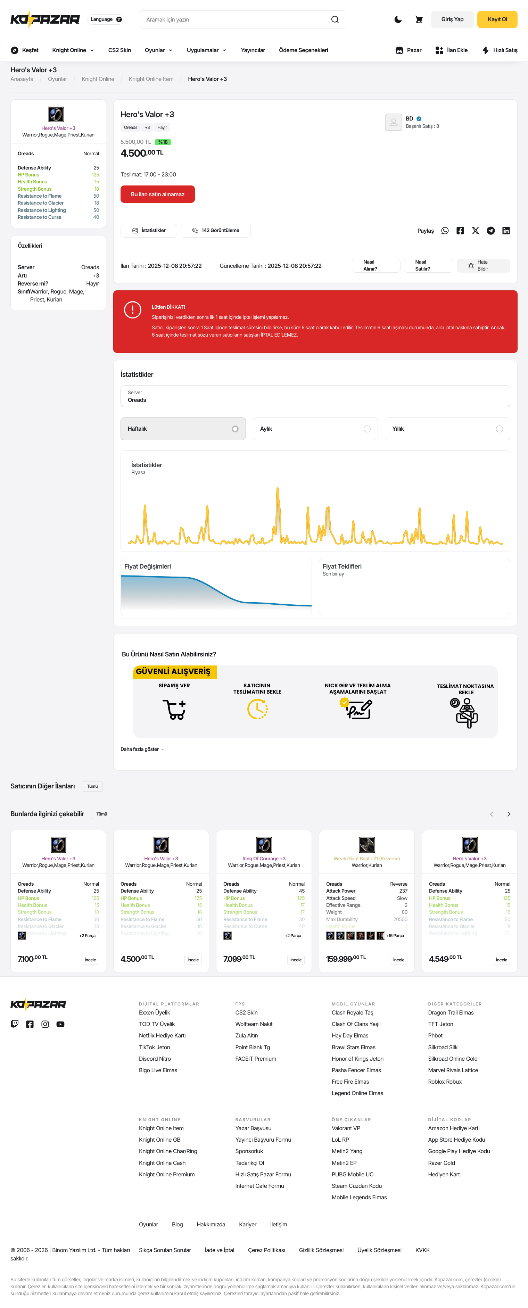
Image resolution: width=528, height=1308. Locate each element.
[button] (509, 814)
